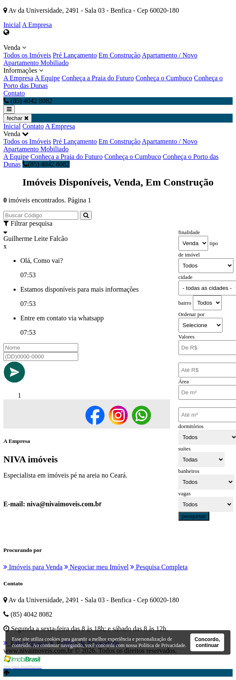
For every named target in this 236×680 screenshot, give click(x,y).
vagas (184, 494)
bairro (185, 303)
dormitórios (191, 426)
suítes (184, 449)
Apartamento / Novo (170, 55)
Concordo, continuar (207, 642)
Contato (14, 93)
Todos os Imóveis (27, 55)
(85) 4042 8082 (46, 164)
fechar (17, 118)
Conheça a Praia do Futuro (98, 78)
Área (183, 382)
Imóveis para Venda (33, 567)
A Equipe (47, 78)
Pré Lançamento (75, 55)
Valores (186, 337)
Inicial (12, 24)
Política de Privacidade (161, 645)
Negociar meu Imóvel (96, 567)
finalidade (189, 232)
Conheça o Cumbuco (163, 78)
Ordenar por (191, 314)
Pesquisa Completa (158, 567)
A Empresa (37, 24)
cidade (185, 277)
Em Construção (119, 55)
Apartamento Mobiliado (36, 62)
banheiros (189, 471)
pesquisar (194, 516)
